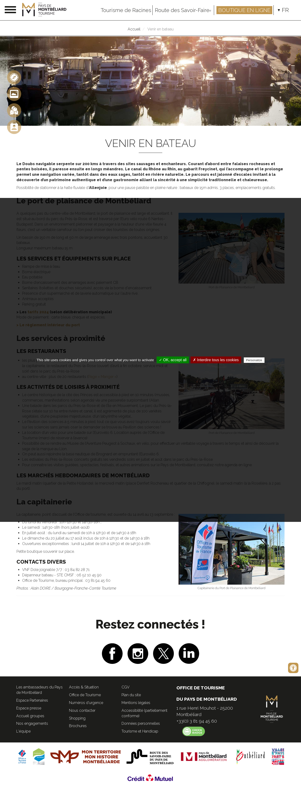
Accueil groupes (30, 716)
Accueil (134, 29)
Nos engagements (32, 723)
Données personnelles (141, 723)
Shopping (77, 718)
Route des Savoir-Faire (184, 10)
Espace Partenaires (32, 700)
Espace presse (28, 708)
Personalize (254, 360)
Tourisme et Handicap (140, 731)
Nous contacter (82, 710)
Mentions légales (136, 702)
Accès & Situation (84, 687)
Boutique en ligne (244, 10)
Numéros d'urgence (86, 702)
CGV (126, 687)
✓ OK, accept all (173, 360)
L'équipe (23, 731)
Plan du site (131, 695)
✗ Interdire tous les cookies (216, 360)
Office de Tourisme (85, 695)
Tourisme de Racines (126, 10)
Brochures (78, 726)
